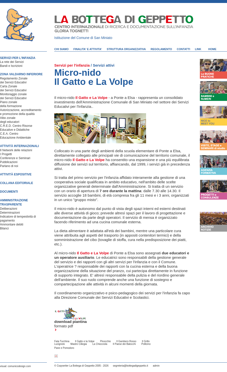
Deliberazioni (8, 208)
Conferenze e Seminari (15, 158)
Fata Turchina (61, 341)
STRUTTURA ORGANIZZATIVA (126, 49)
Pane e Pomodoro (64, 348)
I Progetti (6, 154)
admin (156, 365)
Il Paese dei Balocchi (124, 344)
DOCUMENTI (9, 191)
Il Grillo (146, 341)
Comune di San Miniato (94, 38)
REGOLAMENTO (161, 49)
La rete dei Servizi (12, 62)
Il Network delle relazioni (16, 150)
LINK (198, 49)
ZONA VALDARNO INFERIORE (21, 74)
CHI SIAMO (61, 49)
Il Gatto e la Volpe (85, 341)
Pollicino (146, 344)
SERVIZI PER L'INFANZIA (17, 58)
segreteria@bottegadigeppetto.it (130, 365)
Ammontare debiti (11, 224)
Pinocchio (105, 341)
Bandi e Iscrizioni (11, 66)
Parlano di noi (9, 166)
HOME (212, 49)
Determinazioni (10, 212)
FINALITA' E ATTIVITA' (88, 49)
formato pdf (63, 327)
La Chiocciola (100, 344)
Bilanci (4, 228)
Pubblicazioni (9, 162)
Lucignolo (59, 344)
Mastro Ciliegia (79, 344)
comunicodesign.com (19, 366)
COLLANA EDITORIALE (16, 183)
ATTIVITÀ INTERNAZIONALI (19, 146)
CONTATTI (183, 49)
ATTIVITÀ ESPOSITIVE (16, 174)
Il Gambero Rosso (126, 341)
